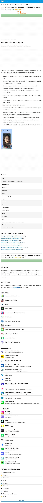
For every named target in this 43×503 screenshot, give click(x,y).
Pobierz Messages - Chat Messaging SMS (11, 249)
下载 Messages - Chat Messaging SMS (10, 240)
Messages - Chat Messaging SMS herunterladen (12, 236)
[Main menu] (41, 1)
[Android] (4, 4)
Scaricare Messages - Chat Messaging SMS (11, 245)
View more (21, 500)
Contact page (16, 287)
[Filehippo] (4, 1)
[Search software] (39, 1)
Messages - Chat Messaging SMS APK (23, 7)
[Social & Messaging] (10, 4)
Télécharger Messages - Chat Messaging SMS (12, 242)
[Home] (1, 4)
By (8, 9)
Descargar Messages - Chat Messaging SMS (11, 238)
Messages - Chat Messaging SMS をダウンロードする (13, 247)
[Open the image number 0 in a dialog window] (6, 139)
